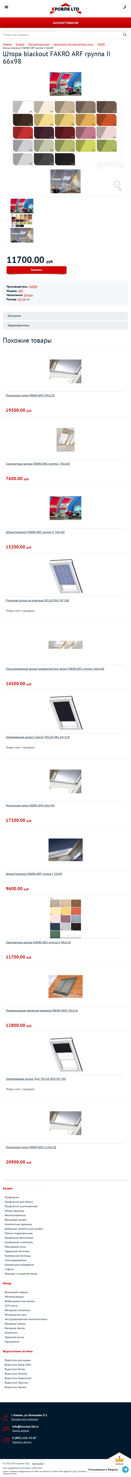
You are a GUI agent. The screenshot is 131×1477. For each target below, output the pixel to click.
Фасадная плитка (15, 1328)
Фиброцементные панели (20, 1301)
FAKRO (33, 286)
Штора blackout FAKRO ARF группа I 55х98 (34, 874)
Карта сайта (38, 1463)
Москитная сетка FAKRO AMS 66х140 (30, 805)
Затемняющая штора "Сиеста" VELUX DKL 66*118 (38, 737)
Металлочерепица (15, 1215)
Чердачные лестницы (17, 1251)
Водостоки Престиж (16, 1382)
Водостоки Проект (15, 1387)
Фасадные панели (15, 1323)
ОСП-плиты (11, 1305)
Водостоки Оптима (16, 1373)
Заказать (36, 270)
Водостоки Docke (15, 1369)
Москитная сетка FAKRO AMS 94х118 (30, 395)
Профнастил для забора (19, 1201)
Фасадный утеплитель (17, 1310)
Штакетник (11, 1332)
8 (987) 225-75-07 (24, 1438)
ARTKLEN (37, 1468)
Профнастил (12, 1197)
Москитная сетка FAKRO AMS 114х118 (31, 1147)
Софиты (9, 1269)
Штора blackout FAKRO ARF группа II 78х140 (35, 532)
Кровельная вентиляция (19, 1237)
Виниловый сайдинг (16, 1292)
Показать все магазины (24, 1419)
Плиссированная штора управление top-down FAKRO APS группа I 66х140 (55, 669)
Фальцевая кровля (15, 1219)
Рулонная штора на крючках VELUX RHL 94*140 (37, 600)
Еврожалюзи (12, 1341)
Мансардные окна (15, 1246)
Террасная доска (14, 1337)
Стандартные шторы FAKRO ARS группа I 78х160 (38, 463)
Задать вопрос (20, 1430)
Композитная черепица (18, 1224)
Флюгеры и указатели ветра (21, 1273)
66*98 (22, 299)
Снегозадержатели (15, 1260)
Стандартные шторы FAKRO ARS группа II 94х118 (38, 942)
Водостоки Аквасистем (18, 1378)
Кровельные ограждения (19, 1264)
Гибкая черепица (14, 1210)
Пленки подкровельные (18, 1233)
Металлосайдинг (14, 1296)
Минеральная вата (15, 1314)
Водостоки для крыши (18, 1360)
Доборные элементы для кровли (24, 1228)
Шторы (28, 295)
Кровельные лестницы (18, 1255)
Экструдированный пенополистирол (26, 1319)
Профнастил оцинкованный (21, 1206)
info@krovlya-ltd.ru (25, 1426)
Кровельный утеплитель (19, 1242)
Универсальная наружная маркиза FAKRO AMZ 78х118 (42, 1010)
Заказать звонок (21, 1442)
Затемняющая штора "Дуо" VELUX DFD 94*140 (36, 1079)
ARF (20, 291)
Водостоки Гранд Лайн (18, 1364)
